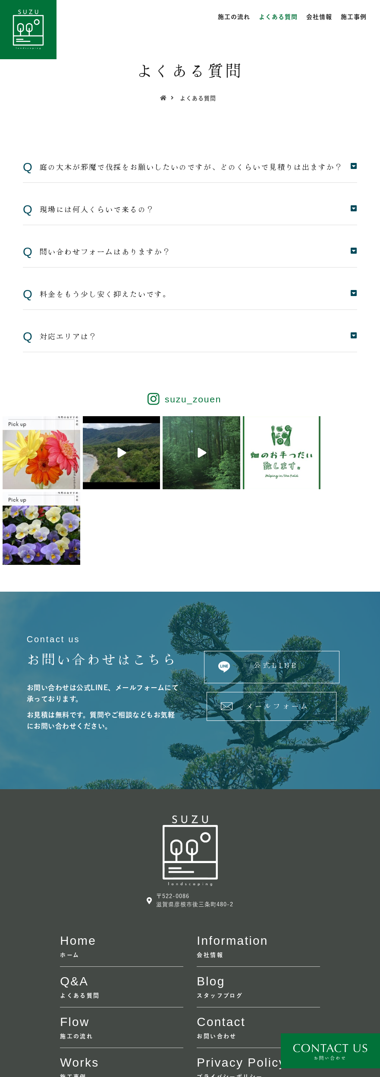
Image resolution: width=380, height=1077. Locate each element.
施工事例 (354, 17)
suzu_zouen (193, 399)
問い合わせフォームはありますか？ (105, 251)
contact (221, 946)
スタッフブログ (220, 920)
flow (74, 946)
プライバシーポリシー (230, 1001)
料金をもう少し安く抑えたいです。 (105, 293)
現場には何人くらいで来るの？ (97, 209)
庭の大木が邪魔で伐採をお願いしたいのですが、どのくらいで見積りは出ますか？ (191, 166)
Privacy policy (241, 987)
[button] (271, 591)
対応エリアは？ (68, 336)
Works (79, 987)
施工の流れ (234, 17)
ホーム (69, 879)
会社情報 (319, 17)
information (232, 865)
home (78, 865)
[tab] (190, 167)
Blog (211, 905)
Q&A (74, 905)
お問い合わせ (216, 960)
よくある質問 (278, 17)
